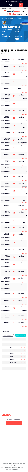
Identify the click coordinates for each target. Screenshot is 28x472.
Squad (7, 45)
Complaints (5, 463)
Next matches (15, 45)
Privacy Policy (8, 469)
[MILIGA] (26, 14)
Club (2, 45)
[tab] (8, 335)
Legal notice (20, 467)
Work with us (22, 463)
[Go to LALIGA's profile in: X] (16, 39)
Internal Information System (6, 467)
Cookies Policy (15, 469)
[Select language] (20, 14)
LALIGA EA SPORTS (7, 335)
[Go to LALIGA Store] (14, 11)
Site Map (10, 463)
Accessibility (14, 467)
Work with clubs (14, 465)
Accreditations (16, 463)
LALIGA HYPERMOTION (20, 335)
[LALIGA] (11, 14)
